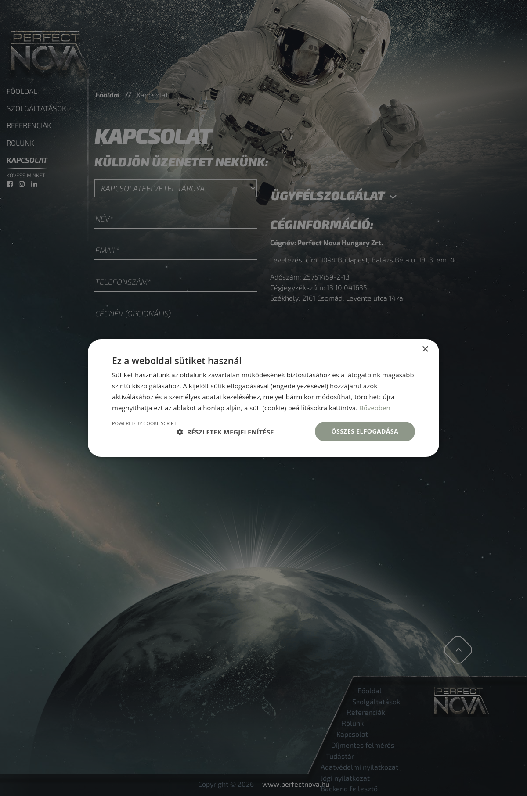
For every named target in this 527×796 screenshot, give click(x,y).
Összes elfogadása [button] (365, 431)
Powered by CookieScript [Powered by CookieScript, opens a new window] (144, 423)
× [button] (425, 349)
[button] (225, 432)
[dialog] (263, 398)
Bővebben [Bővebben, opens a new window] (374, 407)
